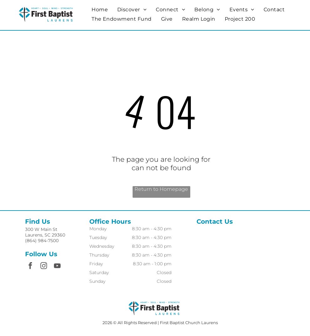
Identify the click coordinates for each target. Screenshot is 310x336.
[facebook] (30, 266)
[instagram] (44, 266)
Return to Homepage (161, 189)
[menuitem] (100, 9)
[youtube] (57, 266)
